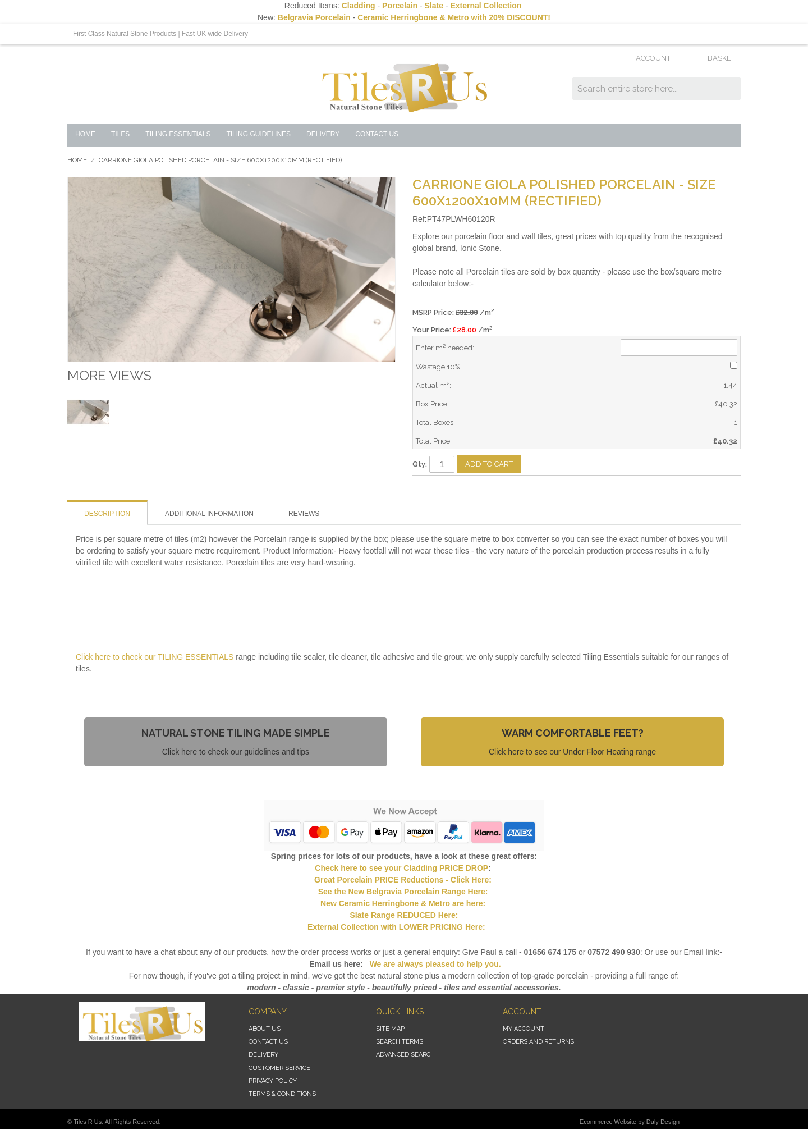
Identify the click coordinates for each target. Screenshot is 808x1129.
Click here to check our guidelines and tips (235, 751)
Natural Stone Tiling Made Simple (235, 733)
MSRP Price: (453, 312)
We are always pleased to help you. (434, 963)
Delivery (263, 1054)
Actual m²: (433, 385)
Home (77, 160)
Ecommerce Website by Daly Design (630, 1121)
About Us (265, 1028)
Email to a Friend (432, 488)
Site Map (390, 1028)
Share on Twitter (477, 488)
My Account (523, 1028)
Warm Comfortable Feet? (573, 733)
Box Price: (432, 404)
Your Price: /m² (452, 330)
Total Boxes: (435, 422)
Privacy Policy (273, 1081)
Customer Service (279, 1068)
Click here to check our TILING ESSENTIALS (156, 656)
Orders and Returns (538, 1041)
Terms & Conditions (282, 1094)
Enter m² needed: (445, 348)
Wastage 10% (438, 367)
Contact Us (268, 1041)
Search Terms (399, 1041)
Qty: (419, 464)
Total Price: (434, 441)
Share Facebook (454, 488)
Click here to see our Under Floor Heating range (572, 751)
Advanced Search (405, 1054)
